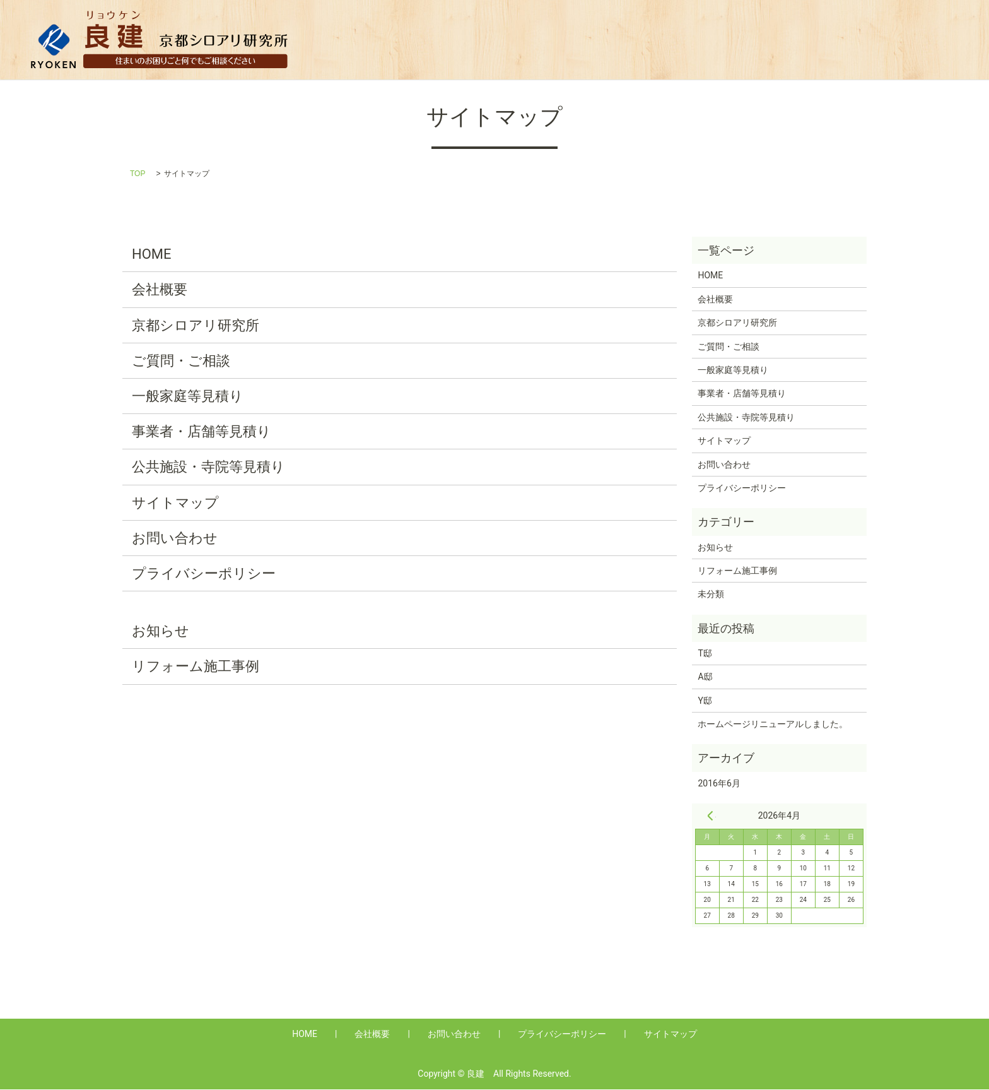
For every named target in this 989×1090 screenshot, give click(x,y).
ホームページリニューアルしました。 (773, 725)
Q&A (572, 39)
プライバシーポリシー (204, 575)
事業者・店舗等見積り (761, 39)
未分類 (711, 595)
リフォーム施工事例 (195, 667)
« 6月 (710, 816)
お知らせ (160, 632)
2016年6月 (719, 784)
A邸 (705, 678)
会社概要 (518, 39)
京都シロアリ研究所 (195, 327)
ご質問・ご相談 (181, 362)
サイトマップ (175, 503)
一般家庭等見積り (646, 39)
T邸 (704, 654)
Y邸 (704, 702)
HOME (459, 39)
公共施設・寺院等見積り (891, 39)
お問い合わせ (175, 539)
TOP (137, 174)
